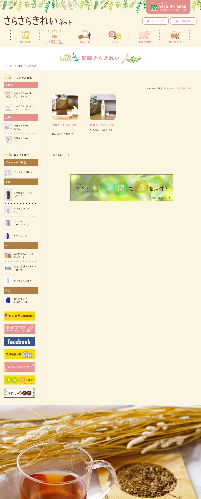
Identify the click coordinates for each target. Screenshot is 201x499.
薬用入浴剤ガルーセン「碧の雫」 (20, 268)
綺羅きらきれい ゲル (102, 125)
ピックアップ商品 (18, 172)
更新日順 (186, 88)
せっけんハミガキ (18, 281)
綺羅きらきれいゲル (16, 140)
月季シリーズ (15, 236)
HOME (9, 65)
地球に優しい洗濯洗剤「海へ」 (18, 300)
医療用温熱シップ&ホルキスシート (18, 255)
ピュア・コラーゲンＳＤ (16, 223)
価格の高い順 (171, 88)
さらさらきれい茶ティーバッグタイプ (19, 107)
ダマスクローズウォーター (16, 210)
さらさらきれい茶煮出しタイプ (18, 95)
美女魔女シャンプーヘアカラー (19, 194)
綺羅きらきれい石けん (16, 127)
